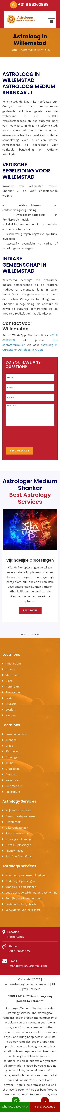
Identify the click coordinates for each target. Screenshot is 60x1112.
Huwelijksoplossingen (19, 839)
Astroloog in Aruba (30, 349)
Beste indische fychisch (21, 904)
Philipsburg (13, 791)
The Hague (13, 692)
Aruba (10, 763)
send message (19, 450)
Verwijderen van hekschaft (23, 909)
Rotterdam (13, 686)
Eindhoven (12, 751)
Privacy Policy (14, 850)
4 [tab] (31, 634)
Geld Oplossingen (17, 827)
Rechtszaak (13, 822)
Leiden (10, 698)
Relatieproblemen (17, 833)
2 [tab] (25, 634)
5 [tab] (35, 634)
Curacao (11, 774)
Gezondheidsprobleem (20, 816)
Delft (9, 680)
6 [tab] (38, 634)
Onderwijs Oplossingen (20, 881)
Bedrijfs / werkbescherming (24, 898)
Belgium (11, 709)
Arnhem (11, 740)
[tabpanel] (30, 568)
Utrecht (10, 669)
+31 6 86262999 (33, 4)
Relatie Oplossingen (18, 845)
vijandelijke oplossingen (21, 886)
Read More (30, 610)
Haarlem (11, 715)
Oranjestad (13, 768)
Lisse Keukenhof (16, 734)
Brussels (11, 703)
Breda (9, 745)
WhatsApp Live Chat (15, 1105)
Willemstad (13, 780)
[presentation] (30, 437)
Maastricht (13, 675)
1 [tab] (22, 634)
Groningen (12, 757)
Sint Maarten (14, 786)
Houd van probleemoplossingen (26, 875)
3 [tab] (28, 634)
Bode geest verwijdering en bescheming (31, 892)
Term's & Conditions (19, 856)
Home (13, 49)
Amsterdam (13, 663)
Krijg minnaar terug (18, 810)
